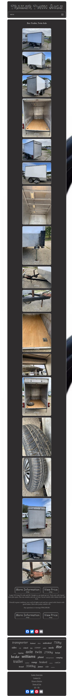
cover (38, 647)
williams (29, 657)
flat (31, 648)
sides (14, 647)
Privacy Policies (37, 681)
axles (44, 648)
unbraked (47, 643)
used (15, 653)
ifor (59, 647)
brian (57, 653)
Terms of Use (36, 684)
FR (38, 687)
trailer (18, 661)
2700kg (48, 652)
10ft (20, 648)
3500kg (31, 666)
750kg (57, 642)
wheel (25, 648)
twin (38, 652)
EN (35, 687)
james (40, 666)
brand (21, 667)
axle (29, 652)
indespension (50, 658)
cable (57, 663)
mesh (51, 647)
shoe (39, 643)
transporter (20, 642)
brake (15, 657)
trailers (53, 667)
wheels (51, 663)
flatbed (32, 643)
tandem (27, 663)
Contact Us (36, 678)
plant (41, 657)
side (47, 667)
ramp (34, 662)
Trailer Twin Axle (36, 675)
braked (43, 662)
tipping (20, 653)
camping (59, 658)
